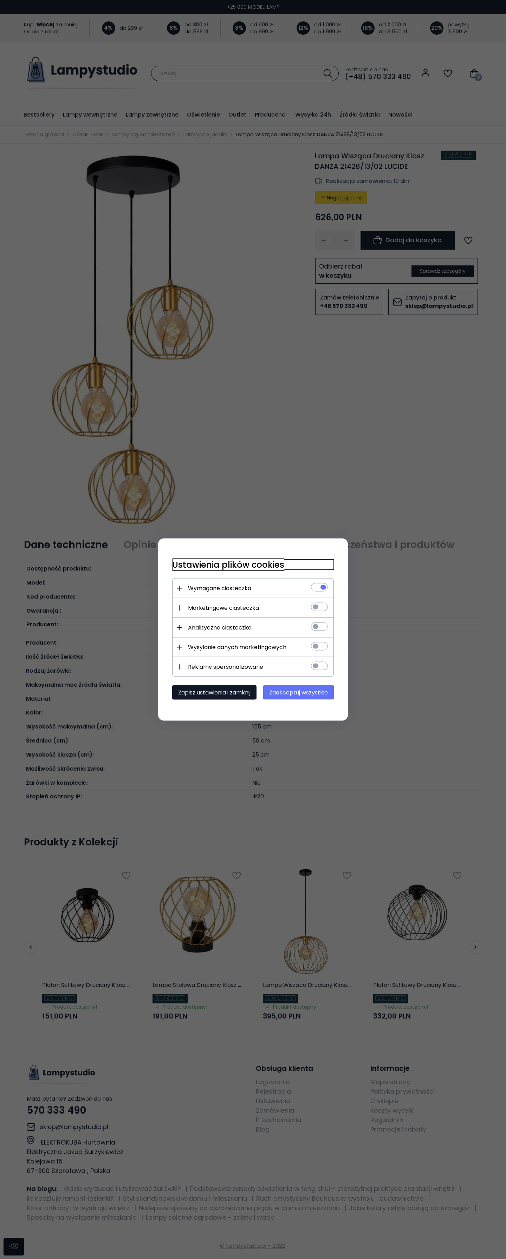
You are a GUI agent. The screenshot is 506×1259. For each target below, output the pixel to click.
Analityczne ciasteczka (220, 628)
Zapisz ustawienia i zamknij (214, 692)
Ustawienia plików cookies (228, 565)
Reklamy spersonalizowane (225, 667)
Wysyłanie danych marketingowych (237, 647)
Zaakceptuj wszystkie (298, 692)
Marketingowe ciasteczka (223, 608)
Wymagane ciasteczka (219, 588)
